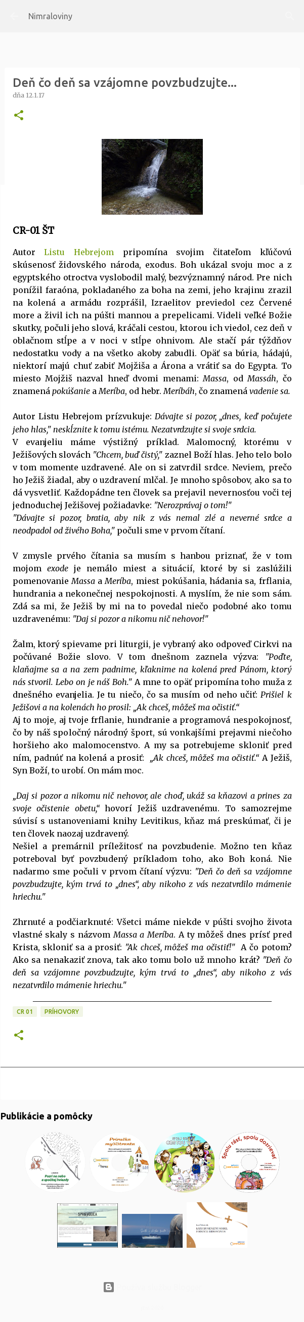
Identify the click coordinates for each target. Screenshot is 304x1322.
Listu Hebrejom (79, 252)
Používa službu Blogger (152, 1287)
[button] (19, 116)
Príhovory (62, 1011)
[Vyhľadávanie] (290, 16)
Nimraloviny (50, 16)
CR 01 (25, 1011)
